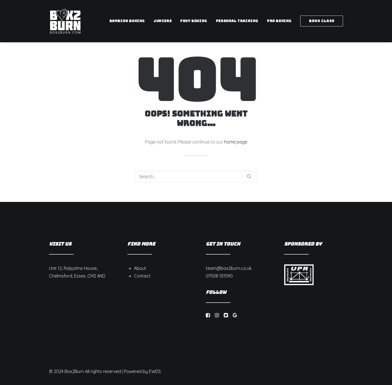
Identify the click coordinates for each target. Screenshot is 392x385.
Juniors (162, 21)
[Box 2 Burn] (65, 21)
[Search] (196, 176)
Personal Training (237, 21)
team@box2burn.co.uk (229, 268)
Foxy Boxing (193, 21)
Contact (142, 276)
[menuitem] (129, 21)
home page (235, 142)
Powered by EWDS (142, 371)
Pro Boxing (279, 21)
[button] (249, 176)
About (140, 268)
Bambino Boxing (127, 21)
